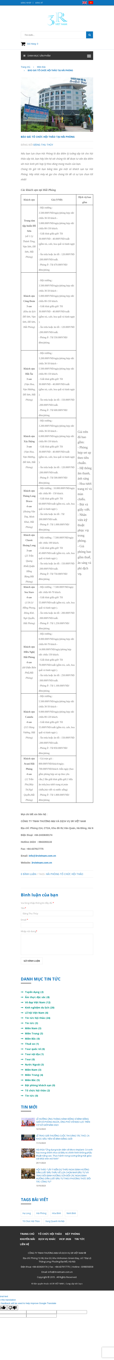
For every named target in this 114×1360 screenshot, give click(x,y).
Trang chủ (27, 1233)
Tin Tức (79, 1239)
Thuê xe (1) (32, 1043)
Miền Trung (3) (34, 1033)
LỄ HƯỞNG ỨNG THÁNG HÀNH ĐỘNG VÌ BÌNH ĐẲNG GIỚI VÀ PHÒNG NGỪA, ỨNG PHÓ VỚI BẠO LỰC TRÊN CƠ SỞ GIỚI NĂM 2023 (63, 1121)
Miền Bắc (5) (32, 1080)
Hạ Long (27, 1213)
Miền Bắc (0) (32, 1038)
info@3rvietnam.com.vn (42, 855)
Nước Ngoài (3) (34, 1064)
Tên (23, 908)
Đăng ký (39, 3)
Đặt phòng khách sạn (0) (40, 1085)
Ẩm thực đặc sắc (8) (37, 997)
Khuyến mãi (27, 1239)
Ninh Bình (71, 1213)
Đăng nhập (26, 3)
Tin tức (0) (31, 1095)
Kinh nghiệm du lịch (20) (39, 1007)
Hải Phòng (52, 874)
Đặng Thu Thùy (43, 144)
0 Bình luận (28, 874)
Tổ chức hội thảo (50, 1233)
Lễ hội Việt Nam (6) (36, 1012)
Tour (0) (30, 1059)
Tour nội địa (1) (34, 1054)
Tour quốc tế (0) (35, 1049)
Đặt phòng (72, 1233)
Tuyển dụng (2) (34, 992)
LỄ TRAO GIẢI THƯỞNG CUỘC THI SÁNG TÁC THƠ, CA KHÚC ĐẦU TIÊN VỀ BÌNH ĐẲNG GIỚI (62, 1137)
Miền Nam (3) (33, 1028)
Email (24, 919)
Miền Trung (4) (34, 1075)
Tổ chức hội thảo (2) (37, 1090)
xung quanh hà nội (54, 1221)
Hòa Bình (56, 1213)
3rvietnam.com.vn (42, 862)
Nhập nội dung (29, 931)
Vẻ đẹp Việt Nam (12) (37, 1002)
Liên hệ (24, 1244)
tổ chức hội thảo (71, 874)
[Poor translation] (12, 1307)
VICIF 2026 (65, 1239)
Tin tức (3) (31, 1023)
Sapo (80, 1283)
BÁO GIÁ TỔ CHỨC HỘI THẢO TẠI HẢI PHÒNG (48, 136)
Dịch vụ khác (47, 1239)
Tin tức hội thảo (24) (37, 1018)
